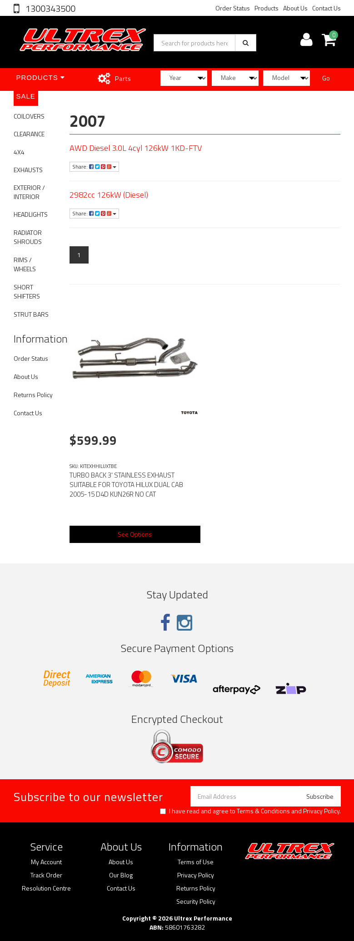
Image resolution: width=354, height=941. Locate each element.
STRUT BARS (31, 314)
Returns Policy (33, 394)
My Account (46, 861)
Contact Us (326, 8)
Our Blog (121, 875)
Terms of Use (196, 861)
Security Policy (195, 901)
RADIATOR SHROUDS (28, 237)
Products (266, 8)
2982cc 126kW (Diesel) (109, 195)
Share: (94, 166)
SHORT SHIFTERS (27, 291)
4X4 (19, 152)
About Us (295, 8)
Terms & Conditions (263, 811)
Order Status (232, 8)
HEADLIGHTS (31, 214)
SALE (25, 96)
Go (326, 78)
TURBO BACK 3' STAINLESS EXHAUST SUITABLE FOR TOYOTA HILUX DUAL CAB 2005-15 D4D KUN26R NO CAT (126, 484)
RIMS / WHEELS (25, 264)
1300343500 (49, 8)
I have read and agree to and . (250, 811)
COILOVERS (29, 116)
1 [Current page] (79, 254)
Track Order (46, 875)
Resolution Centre (46, 888)
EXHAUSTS (28, 169)
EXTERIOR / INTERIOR (29, 192)
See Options (135, 534)
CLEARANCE (29, 134)
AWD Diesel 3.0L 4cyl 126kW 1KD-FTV (136, 148)
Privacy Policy (321, 811)
